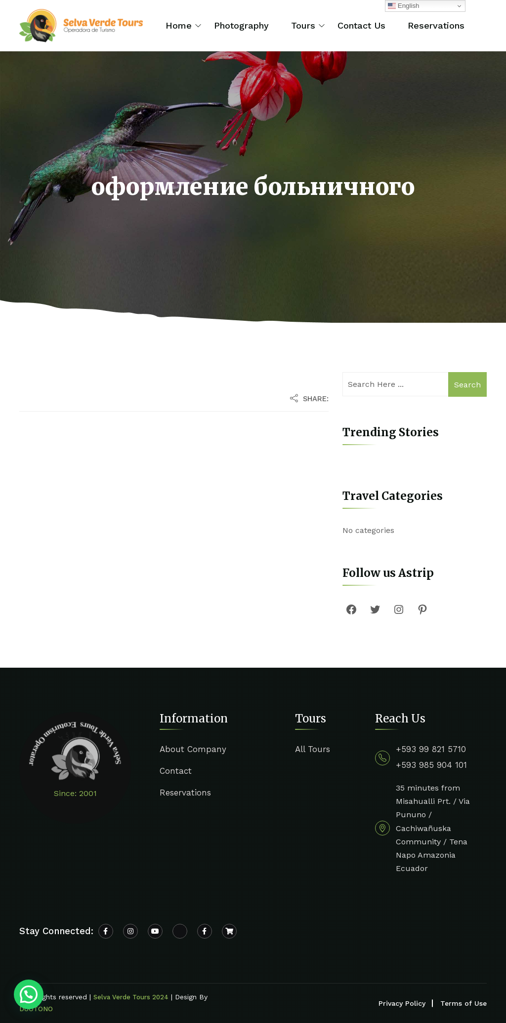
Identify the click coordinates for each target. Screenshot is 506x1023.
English (403, 6)
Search (467, 384)
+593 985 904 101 (431, 765)
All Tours (312, 749)
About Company (193, 749)
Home (179, 25)
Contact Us (361, 25)
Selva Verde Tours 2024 (131, 997)
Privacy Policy (402, 1003)
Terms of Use (463, 1003)
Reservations (436, 25)
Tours (303, 25)
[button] (28, 994)
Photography (241, 25)
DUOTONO (36, 1009)
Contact (176, 771)
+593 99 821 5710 (431, 749)
